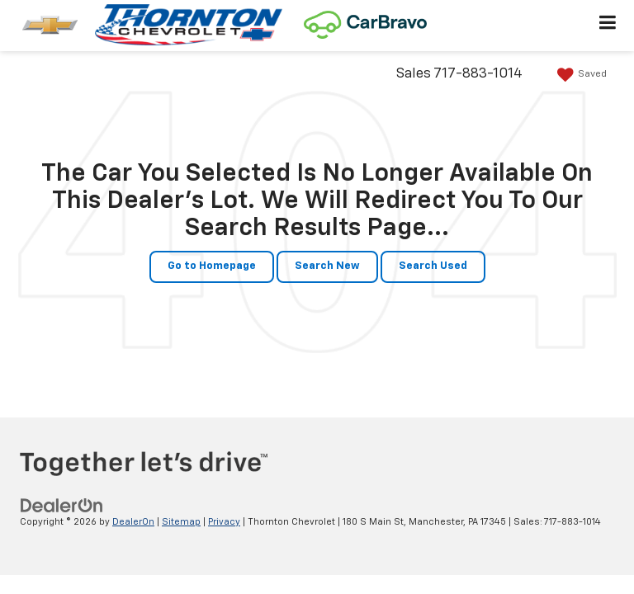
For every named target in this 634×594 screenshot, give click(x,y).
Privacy (224, 521)
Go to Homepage (212, 266)
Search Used (433, 266)
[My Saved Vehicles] (580, 75)
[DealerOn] (62, 505)
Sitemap (181, 521)
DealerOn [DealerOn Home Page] (133, 521)
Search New (327, 266)
